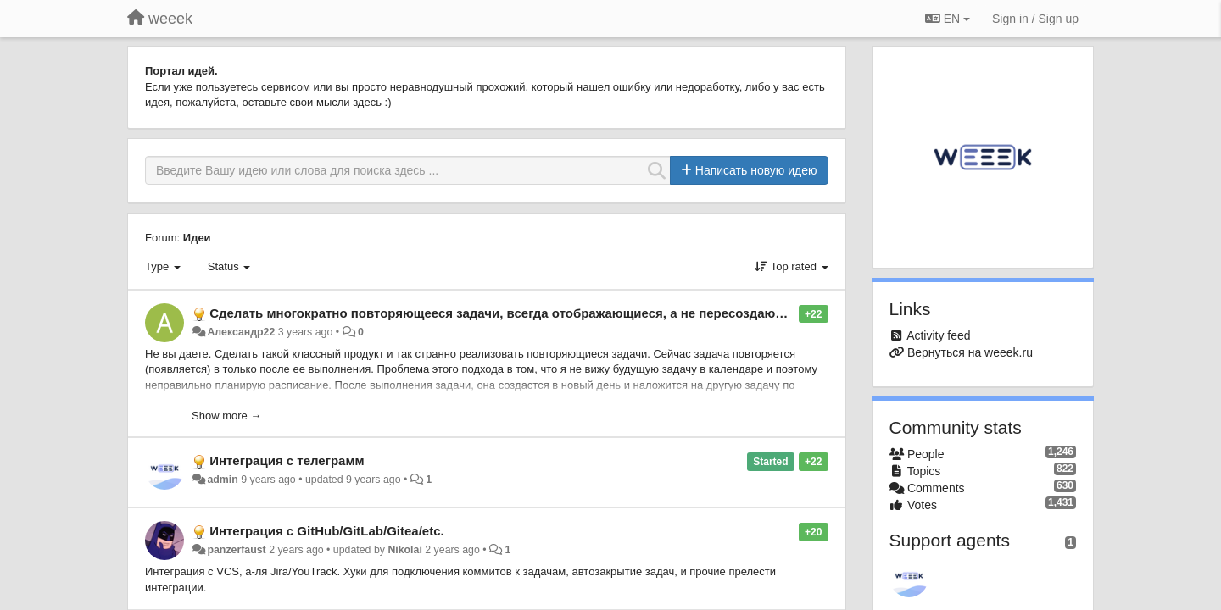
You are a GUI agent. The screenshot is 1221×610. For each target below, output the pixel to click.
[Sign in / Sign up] (1035, 18)
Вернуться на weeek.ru (970, 352)
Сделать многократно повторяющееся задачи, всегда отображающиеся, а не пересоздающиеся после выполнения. (576, 313)
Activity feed (938, 335)
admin (222, 479)
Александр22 (241, 332)
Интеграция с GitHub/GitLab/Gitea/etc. (326, 531)
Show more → (226, 415)
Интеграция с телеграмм (286, 460)
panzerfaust (236, 550)
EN (947, 18)
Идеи (197, 237)
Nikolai (404, 550)
